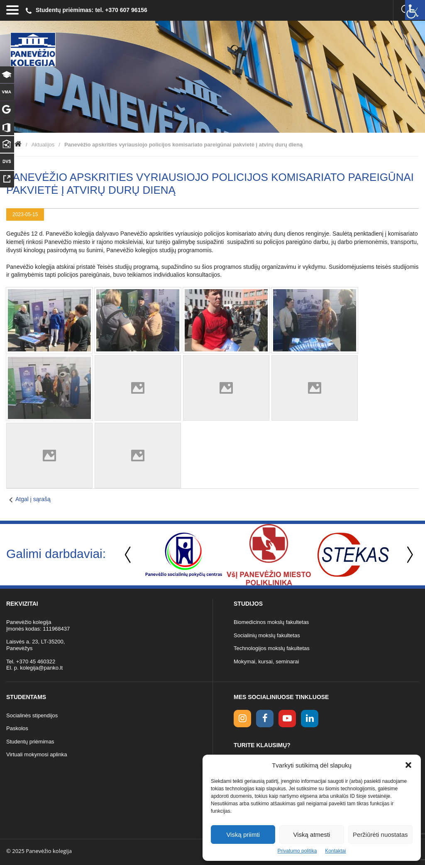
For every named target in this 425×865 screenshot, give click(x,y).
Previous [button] (128, 554)
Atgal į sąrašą (33, 499)
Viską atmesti (311, 834)
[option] (183, 554)
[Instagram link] (242, 718)
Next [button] (408, 554)
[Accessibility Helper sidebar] (415, 10)
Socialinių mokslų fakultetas (267, 635)
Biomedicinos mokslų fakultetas (271, 622)
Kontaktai (335, 851)
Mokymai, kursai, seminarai (266, 661)
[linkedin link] (309, 718)
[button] (408, 765)
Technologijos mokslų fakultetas (272, 648)
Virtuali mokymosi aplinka (36, 754)
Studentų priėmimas (30, 741)
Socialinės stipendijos (32, 715)
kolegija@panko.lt (41, 668)
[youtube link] (287, 718)
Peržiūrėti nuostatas (380, 834)
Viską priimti (243, 834)
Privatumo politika (297, 851)
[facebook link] (265, 718)
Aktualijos (43, 144)
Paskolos (17, 728)
